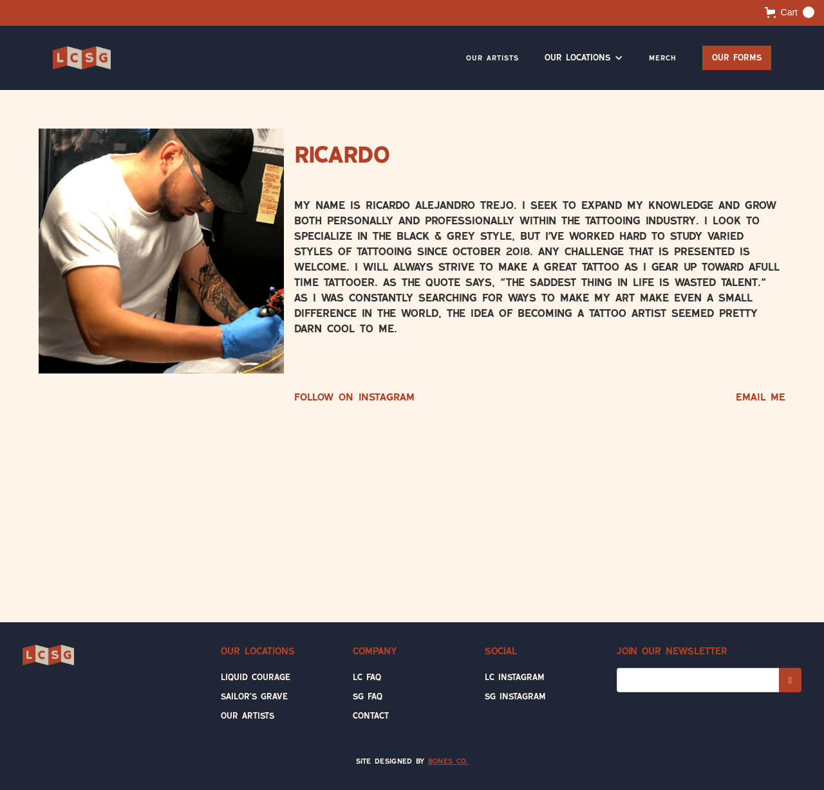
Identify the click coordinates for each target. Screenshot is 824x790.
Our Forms (737, 57)
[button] (789, 12)
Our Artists (492, 58)
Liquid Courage (255, 677)
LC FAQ (367, 677)
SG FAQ (367, 696)
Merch (663, 58)
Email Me (760, 396)
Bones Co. (448, 761)
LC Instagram (515, 677)
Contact (371, 716)
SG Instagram (515, 696)
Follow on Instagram (354, 396)
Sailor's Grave (254, 696)
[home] (82, 57)
